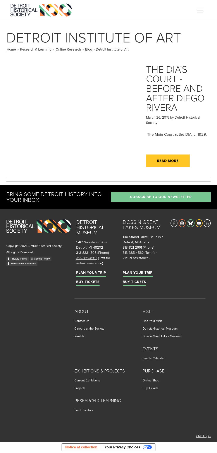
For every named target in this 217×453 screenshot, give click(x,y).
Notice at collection (81, 447)
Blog (88, 49)
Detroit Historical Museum (160, 328)
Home (11, 49)
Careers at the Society (89, 328)
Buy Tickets (88, 281)
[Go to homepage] (38, 231)
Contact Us (81, 321)
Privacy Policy (19, 258)
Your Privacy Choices (122, 447)
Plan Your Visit (152, 321)
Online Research (68, 49)
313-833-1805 (86, 252)
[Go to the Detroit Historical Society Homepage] (42, 9)
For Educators (83, 410)
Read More (168, 160)
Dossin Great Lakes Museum (162, 336)
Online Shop (151, 380)
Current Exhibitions (87, 380)
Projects (79, 388)
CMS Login (203, 436)
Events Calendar (154, 358)
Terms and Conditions (23, 263)
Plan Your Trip (91, 272)
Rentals (79, 336)
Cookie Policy (42, 258)
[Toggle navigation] (200, 10)
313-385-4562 (86, 257)
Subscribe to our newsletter (161, 196)
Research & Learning (36, 49)
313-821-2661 (132, 247)
